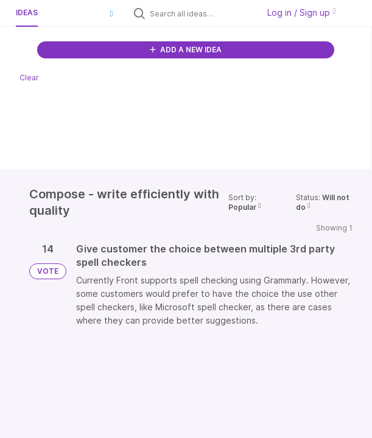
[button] (111, 13)
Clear (29, 77)
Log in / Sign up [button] (301, 12)
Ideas (27, 12)
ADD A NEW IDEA (186, 49)
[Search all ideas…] (201, 13)
